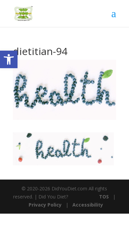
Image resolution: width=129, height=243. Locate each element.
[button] (9, 59)
